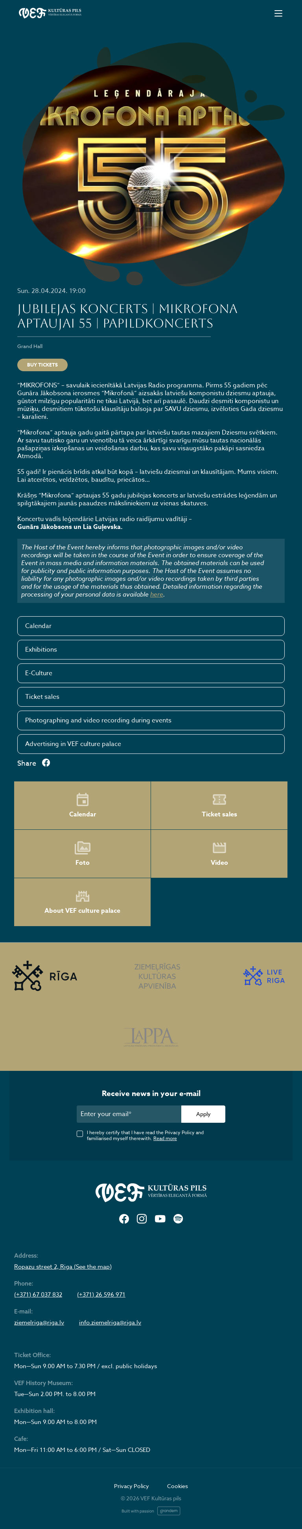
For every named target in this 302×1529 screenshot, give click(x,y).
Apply (203, 1114)
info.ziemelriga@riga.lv (110, 1322)
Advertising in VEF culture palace (73, 744)
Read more (165, 1138)
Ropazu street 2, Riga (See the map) (63, 1266)
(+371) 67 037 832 (38, 1294)
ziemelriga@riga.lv (39, 1322)
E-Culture (38, 673)
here (156, 594)
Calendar (38, 626)
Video (219, 854)
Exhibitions (41, 649)
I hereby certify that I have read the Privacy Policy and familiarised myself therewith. (145, 1135)
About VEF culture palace (82, 902)
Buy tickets (42, 364)
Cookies (177, 1486)
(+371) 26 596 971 (101, 1294)
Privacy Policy (131, 1486)
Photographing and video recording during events (98, 720)
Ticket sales (42, 697)
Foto (82, 854)
